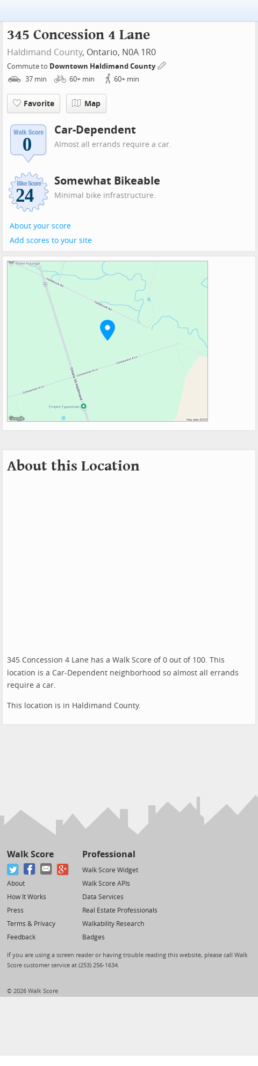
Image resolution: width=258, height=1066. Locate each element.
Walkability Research (113, 924)
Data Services (103, 897)
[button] (107, 330)
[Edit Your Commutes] (162, 65)
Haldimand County (44, 52)
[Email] (46, 869)
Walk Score (30, 854)
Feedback (21, 937)
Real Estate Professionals (119, 910)
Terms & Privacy (31, 924)
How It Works (26, 897)
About (16, 883)
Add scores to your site (51, 240)
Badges (93, 937)
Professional (108, 854)
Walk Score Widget (110, 870)
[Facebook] (30, 869)
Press (15, 910)
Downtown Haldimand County (103, 66)
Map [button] (86, 103)
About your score (40, 226)
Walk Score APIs (106, 883)
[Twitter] (13, 869)
